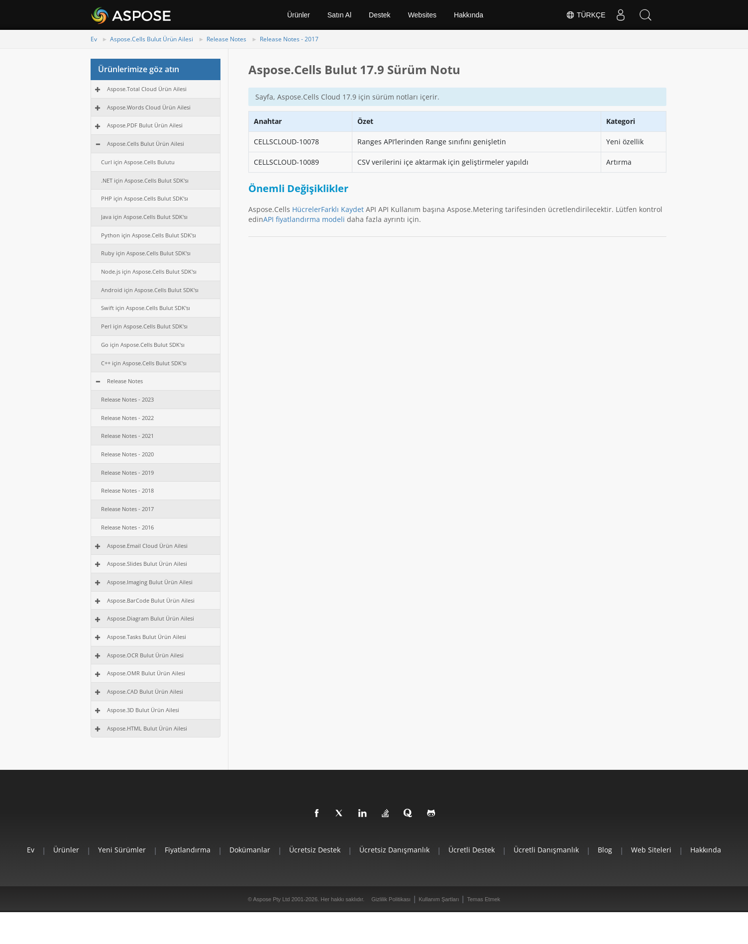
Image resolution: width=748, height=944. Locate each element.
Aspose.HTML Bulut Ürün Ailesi (147, 728)
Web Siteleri (651, 849)
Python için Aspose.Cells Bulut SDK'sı (148, 235)
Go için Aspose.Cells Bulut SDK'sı (143, 344)
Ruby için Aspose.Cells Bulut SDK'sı (146, 253)
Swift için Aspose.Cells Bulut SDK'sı (145, 308)
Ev (94, 39)
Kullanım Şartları (439, 899)
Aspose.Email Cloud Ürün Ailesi (147, 545)
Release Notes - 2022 (127, 417)
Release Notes (226, 39)
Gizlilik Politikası (391, 899)
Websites (422, 15)
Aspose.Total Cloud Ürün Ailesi (147, 89)
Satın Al (339, 15)
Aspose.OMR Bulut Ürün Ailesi (146, 673)
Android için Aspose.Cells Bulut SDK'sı (150, 290)
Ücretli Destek (471, 849)
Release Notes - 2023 (127, 399)
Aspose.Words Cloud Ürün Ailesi (149, 107)
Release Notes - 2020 (127, 454)
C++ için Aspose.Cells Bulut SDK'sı (144, 363)
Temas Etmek (483, 899)
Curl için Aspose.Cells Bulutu (138, 162)
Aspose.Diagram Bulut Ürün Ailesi (150, 618)
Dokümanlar (249, 849)
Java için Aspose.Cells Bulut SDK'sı (144, 216)
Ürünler (298, 15)
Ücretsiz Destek (314, 849)
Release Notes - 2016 (127, 527)
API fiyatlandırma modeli (304, 219)
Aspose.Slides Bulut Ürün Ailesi (147, 563)
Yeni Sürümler (122, 849)
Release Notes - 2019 (127, 472)
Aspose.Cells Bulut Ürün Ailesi (151, 39)
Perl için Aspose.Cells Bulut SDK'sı (144, 326)
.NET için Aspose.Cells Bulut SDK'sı (145, 180)
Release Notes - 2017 (289, 39)
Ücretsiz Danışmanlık (394, 849)
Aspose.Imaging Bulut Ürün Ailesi (150, 582)
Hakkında (468, 15)
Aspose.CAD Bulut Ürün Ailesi (145, 691)
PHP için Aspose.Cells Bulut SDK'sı (144, 198)
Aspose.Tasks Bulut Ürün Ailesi (146, 636)
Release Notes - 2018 (127, 490)
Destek (380, 15)
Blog (605, 849)
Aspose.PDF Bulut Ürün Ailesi (145, 125)
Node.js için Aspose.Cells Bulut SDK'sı (149, 271)
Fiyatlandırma (188, 849)
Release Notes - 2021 (127, 435)
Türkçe (585, 14)
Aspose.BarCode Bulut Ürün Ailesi (151, 600)
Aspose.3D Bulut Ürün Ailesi (143, 710)
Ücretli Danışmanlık (546, 849)
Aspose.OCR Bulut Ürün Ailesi (145, 655)
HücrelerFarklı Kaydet (328, 209)
